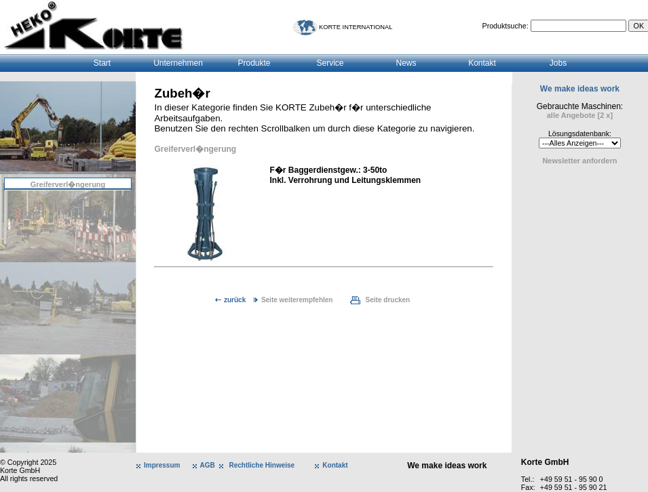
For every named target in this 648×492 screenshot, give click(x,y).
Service (329, 63)
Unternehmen (178, 63)
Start (102, 63)
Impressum (162, 465)
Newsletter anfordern (579, 161)
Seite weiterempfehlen (297, 300)
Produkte (253, 63)
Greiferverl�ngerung (68, 184)
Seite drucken (388, 300)
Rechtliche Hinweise (261, 465)
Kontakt (482, 63)
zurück (235, 300)
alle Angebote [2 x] (580, 115)
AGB (207, 465)
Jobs (558, 63)
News (406, 63)
